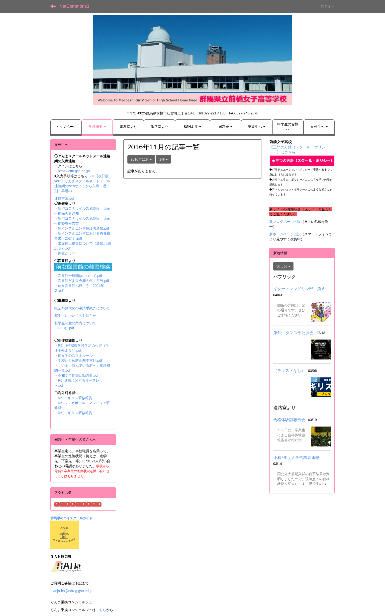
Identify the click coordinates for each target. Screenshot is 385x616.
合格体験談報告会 (289, 420)
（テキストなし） (289, 370)
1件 (163, 159)
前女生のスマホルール (75, 355)
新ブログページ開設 (285, 222)
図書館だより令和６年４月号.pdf (83, 281)
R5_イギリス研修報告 (77, 398)
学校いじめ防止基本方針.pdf (80, 360)
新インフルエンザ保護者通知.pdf (83, 228)
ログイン (328, 6)
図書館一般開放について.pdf (80, 276)
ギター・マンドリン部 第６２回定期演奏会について (321, 289)
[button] (97, 126)
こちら (101, 610)
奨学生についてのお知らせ (75, 316)
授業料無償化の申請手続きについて (82, 308)
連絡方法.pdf (64, 198)
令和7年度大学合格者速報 (296, 457)
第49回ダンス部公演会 (293, 333)
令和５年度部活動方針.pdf (78, 375)
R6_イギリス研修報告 (75, 413)
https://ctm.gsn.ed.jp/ (74, 171)
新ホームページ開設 (285, 234)
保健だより (66, 253)
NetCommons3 (74, 6)
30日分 (283, 266)
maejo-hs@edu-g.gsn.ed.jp (71, 591)
